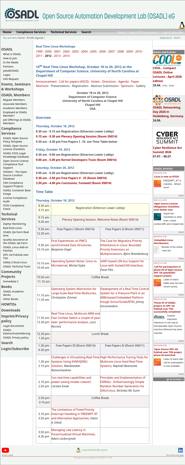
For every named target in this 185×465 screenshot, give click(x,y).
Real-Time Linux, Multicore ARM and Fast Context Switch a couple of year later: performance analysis (75, 317)
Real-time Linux (12, 228)
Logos (6, 74)
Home (121, 32)
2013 (57, 56)
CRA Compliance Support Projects (13, 184)
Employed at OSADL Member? (15, 113)
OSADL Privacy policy (15, 337)
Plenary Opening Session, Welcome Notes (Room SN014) (100, 220)
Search (7, 342)
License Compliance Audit (15, 199)
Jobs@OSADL (11, 70)
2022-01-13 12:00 (160, 299)
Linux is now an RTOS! (166, 176)
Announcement (46, 81)
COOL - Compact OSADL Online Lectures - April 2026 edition (167, 73)
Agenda (123, 81)
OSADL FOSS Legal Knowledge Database (16, 155)
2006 (102, 51)
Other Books (10, 299)
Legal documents (13, 326)
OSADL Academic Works (13, 293)
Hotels (95, 81)
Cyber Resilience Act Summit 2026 (167, 148)
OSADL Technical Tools (16, 266)
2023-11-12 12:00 (160, 200)
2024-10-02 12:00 (160, 173)
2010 (138, 51)
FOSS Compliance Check (13, 207)
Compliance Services (11, 131)
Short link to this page (175, 455)
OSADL (7, 49)
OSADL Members (15, 94)
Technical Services (9, 216)
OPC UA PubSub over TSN (16, 256)
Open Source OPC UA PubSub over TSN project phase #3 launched (168, 352)
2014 (66, 56)
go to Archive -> (175, 379)
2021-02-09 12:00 (160, 345)
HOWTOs (8, 304)
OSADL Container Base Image (17, 192)
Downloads (10, 310)
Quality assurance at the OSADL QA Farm (15, 241)
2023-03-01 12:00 (160, 237)
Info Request (11, 79)
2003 (75, 51)
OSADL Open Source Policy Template (15, 139)
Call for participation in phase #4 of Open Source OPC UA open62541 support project (168, 271)
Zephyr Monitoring (14, 223)
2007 (111, 51)
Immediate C (11, 281)
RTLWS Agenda (35, 37)
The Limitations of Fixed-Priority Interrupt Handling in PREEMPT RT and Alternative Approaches (74, 414)
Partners (8, 66)
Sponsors (127, 86)
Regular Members (14, 99)
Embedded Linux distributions (163, 241)
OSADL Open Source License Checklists (15, 147)
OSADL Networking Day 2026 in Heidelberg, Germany (168, 110)
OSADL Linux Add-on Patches (15, 248)
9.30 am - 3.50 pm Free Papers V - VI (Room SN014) (71, 178)
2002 (66, 51)
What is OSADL (12, 54)
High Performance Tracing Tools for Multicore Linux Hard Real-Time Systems (124, 361)
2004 (84, 51)
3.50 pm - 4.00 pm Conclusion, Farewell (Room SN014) (73, 183)
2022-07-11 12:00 (160, 263)
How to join (10, 58)
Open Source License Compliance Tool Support (15, 164)
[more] (181, 196)
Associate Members (15, 104)
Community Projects (11, 274)
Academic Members (15, 108)
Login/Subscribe (172, 32)
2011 (39, 56)
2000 (48, 51)
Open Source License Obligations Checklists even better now (166, 206)
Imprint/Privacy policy (143, 32)
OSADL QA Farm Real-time (16, 233)
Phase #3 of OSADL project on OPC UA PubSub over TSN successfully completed (167, 307)
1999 (39, 51)
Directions (109, 81)
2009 (129, 51)
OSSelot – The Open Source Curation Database (15, 175)
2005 (93, 51)
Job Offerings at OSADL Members (17, 121)
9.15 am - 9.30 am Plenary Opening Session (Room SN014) (76, 136)
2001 (57, 51)
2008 (120, 51)
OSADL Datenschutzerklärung (16, 331)
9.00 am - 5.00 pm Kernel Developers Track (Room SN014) (76, 160)
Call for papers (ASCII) (74, 81)
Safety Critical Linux (15, 262)
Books (6, 286)
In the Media (10, 62)
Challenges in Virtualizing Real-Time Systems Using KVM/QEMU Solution (75, 361)
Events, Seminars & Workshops (16, 86)
